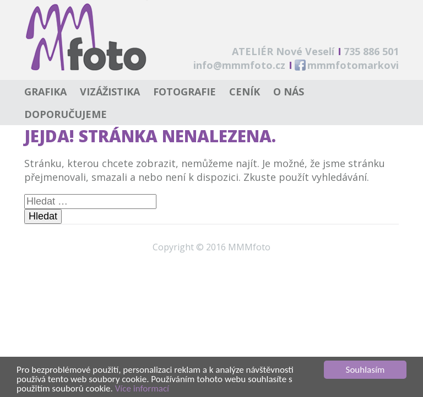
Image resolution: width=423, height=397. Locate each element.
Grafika (45, 91)
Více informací (142, 389)
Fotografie (184, 91)
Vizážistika (110, 91)
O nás (288, 91)
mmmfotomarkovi (353, 65)
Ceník (244, 91)
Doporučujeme (65, 114)
